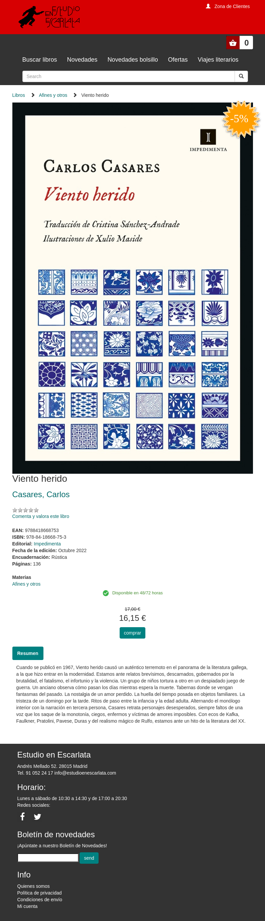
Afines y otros (53, 95)
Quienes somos (33, 886)
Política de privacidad (39, 893)
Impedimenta (47, 543)
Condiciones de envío (39, 899)
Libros (18, 95)
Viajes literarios (218, 59)
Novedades (82, 59)
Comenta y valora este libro (40, 516)
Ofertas (178, 59)
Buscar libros (39, 59)
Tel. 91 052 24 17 (35, 773)
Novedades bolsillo (133, 59)
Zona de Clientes (232, 6)
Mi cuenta (27, 906)
